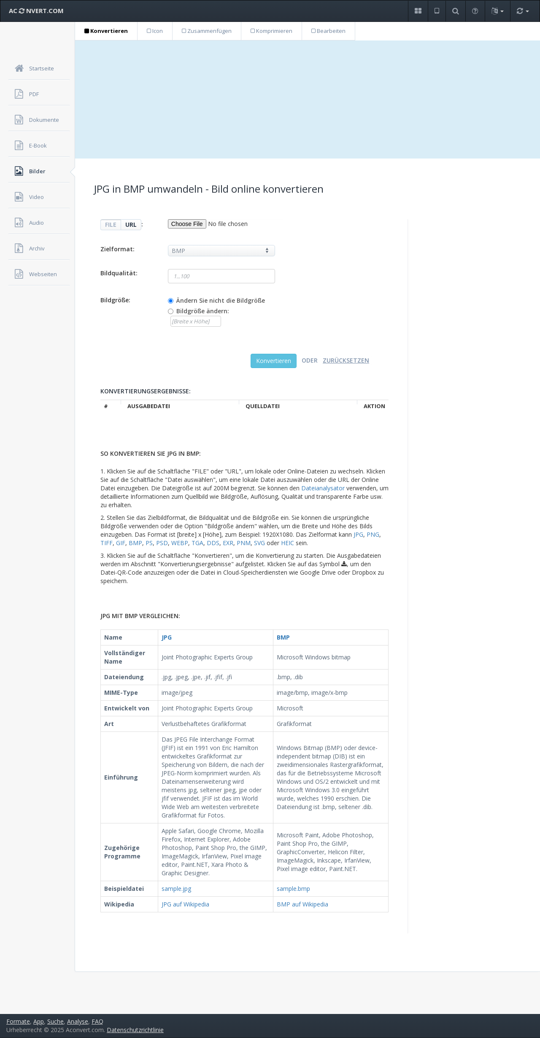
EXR (228, 543)
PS (149, 543)
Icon (155, 31)
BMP (135, 543)
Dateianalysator (323, 488)
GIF (120, 543)
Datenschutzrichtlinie (135, 1030)
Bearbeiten (328, 31)
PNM (244, 543)
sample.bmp (293, 889)
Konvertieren (106, 31)
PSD (162, 543)
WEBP (179, 543)
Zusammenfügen (207, 31)
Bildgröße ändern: (202, 311)
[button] (418, 11)
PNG (373, 534)
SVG (259, 543)
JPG (358, 534)
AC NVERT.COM (36, 10)
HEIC (287, 543)
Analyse (77, 1021)
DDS (213, 543)
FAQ (97, 1021)
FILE (110, 225)
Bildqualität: (119, 273)
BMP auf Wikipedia (302, 904)
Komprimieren (271, 31)
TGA (197, 543)
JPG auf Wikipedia (185, 904)
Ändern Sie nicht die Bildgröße (220, 300)
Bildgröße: (115, 300)
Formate (18, 1021)
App (38, 1021)
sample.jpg (176, 889)
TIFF (106, 543)
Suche (55, 1021)
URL (131, 225)
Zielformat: (117, 249)
